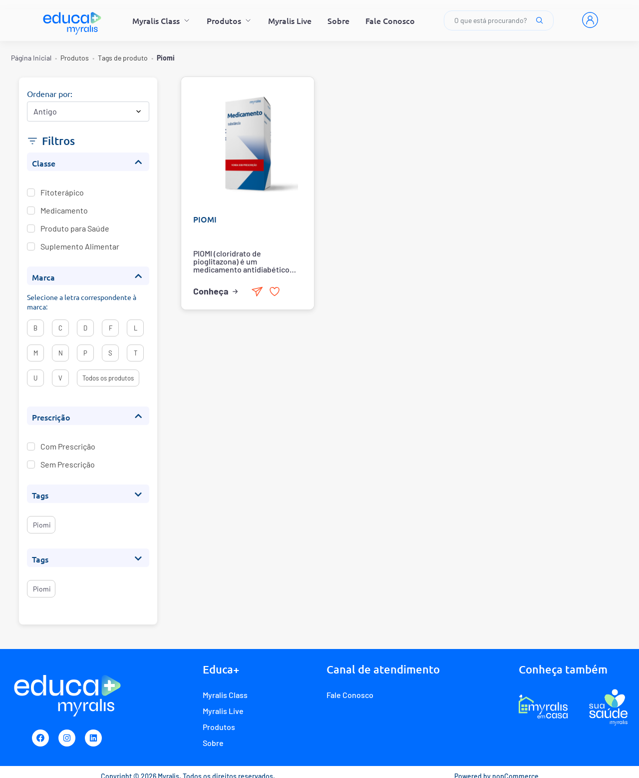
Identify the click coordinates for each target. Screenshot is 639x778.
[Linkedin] (93, 738)
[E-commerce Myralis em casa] (543, 707)
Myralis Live (290, 20)
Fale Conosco (390, 20)
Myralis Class (161, 20)
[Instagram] (66, 738)
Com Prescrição (67, 446)
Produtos (229, 20)
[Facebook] (40, 738)
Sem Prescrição (67, 464)
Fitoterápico (62, 192)
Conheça (216, 291)
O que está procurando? (498, 20)
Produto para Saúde (74, 228)
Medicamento (64, 210)
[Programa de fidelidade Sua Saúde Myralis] (608, 707)
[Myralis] (72, 20)
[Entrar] (590, 20)
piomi (41, 524)
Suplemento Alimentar (79, 246)
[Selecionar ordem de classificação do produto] (88, 112)
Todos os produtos (108, 378)
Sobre (338, 20)
